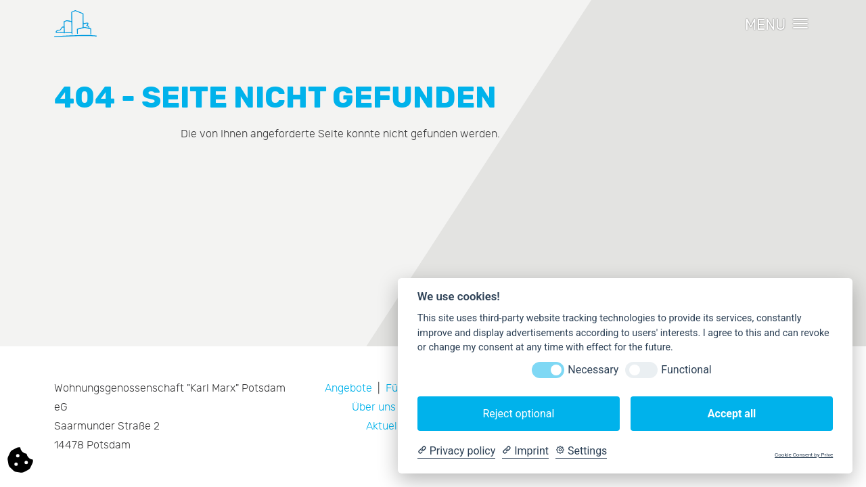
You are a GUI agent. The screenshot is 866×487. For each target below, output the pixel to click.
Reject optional (518, 413)
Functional (686, 369)
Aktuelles (388, 426)
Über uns (374, 407)
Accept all (732, 413)
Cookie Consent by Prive (804, 455)
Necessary (593, 369)
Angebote (348, 388)
